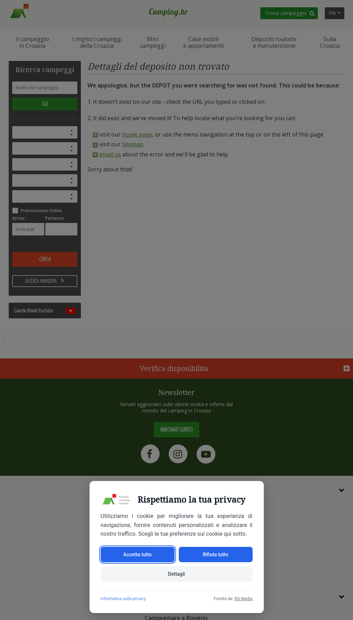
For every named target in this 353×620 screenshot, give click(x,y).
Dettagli (176, 574)
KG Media (244, 598)
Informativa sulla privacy (123, 598)
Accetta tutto (137, 554)
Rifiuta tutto (216, 554)
